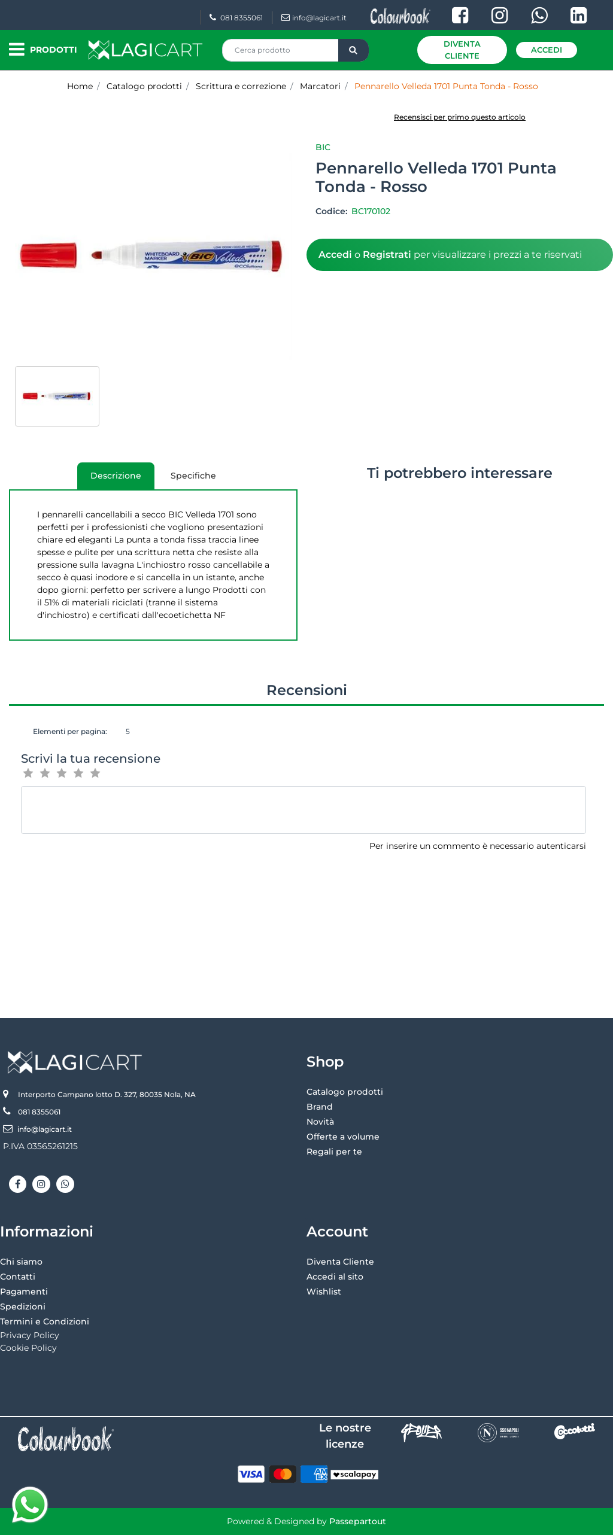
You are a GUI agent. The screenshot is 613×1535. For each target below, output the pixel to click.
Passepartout (357, 1521)
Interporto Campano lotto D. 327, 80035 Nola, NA (107, 1094)
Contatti (17, 1276)
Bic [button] (322, 147)
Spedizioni (22, 1306)
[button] (353, 50)
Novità (320, 1121)
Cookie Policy (28, 1347)
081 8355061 (236, 17)
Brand (319, 1106)
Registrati (387, 254)
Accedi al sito (334, 1276)
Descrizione (109, 479)
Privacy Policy (29, 1335)
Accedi (546, 49)
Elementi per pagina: (70, 731)
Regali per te (334, 1151)
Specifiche (193, 475)
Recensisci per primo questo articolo (460, 116)
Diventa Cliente (462, 49)
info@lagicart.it (314, 17)
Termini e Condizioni (44, 1321)
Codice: (332, 211)
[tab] (115, 475)
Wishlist (323, 1291)
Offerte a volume (343, 1136)
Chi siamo (21, 1261)
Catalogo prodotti (344, 1091)
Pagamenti (24, 1291)
